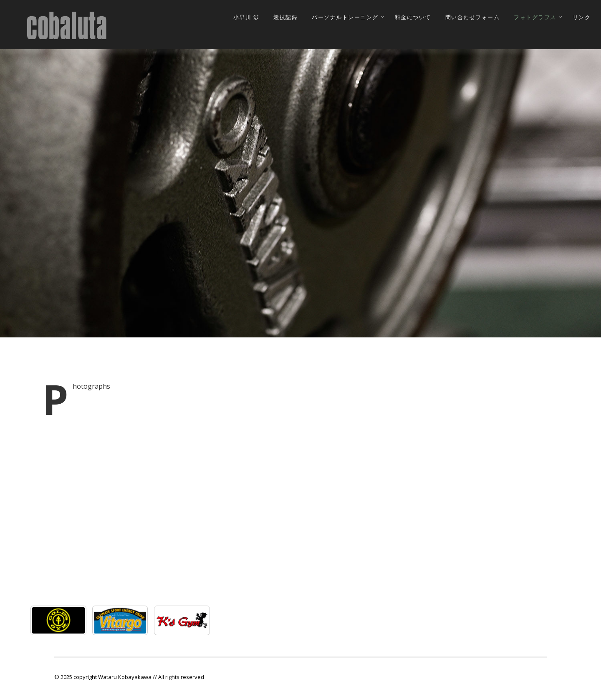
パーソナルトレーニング (345, 17)
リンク (582, 17)
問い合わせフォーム (472, 17)
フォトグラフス (535, 17)
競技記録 (285, 17)
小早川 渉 (246, 17)
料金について (413, 17)
